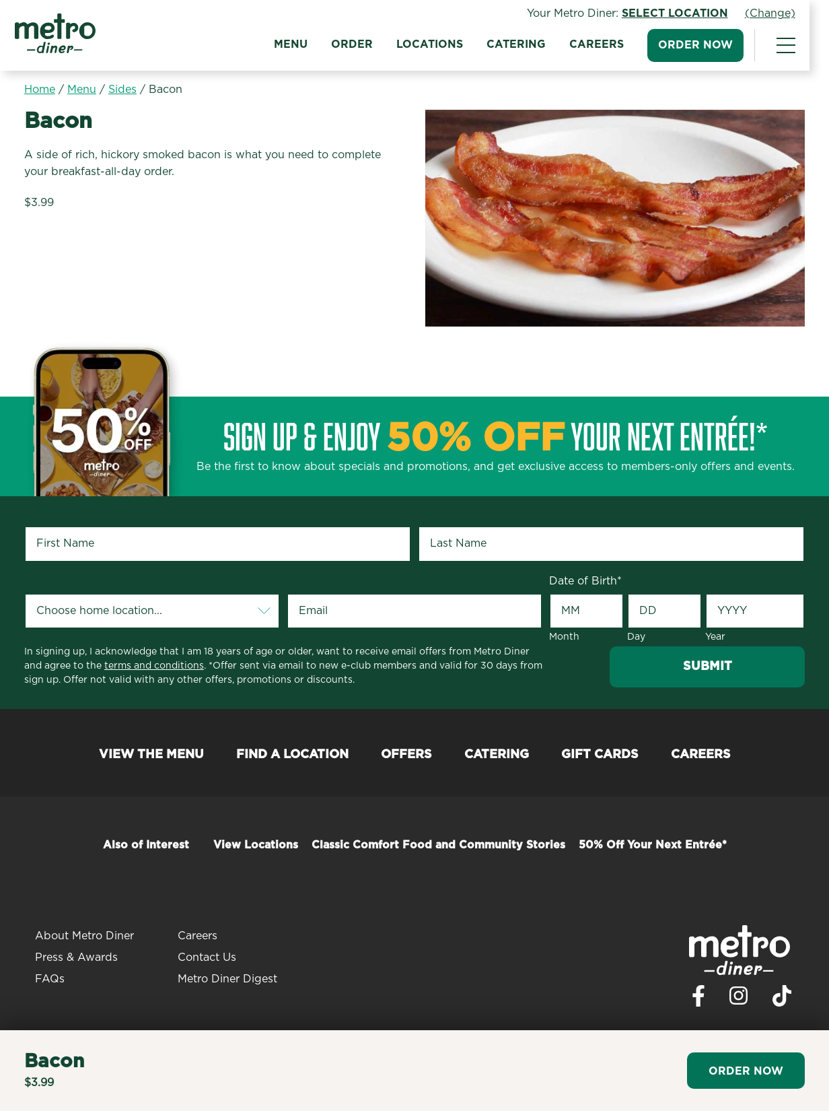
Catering (525, 44)
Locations (439, 44)
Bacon (165, 89)
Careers (606, 44)
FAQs (50, 979)
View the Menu (151, 755)
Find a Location (292, 755)
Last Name (448, 515)
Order (361, 44)
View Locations (255, 845)
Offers (406, 755)
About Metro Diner (84, 936)
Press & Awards (76, 957)
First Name (55, 515)
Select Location (684, 13)
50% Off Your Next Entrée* (653, 845)
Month (564, 637)
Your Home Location (80, 581)
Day (636, 637)
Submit (707, 667)
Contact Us (207, 957)
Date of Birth (585, 581)
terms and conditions (154, 666)
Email (303, 581)
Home (39, 89)
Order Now (705, 45)
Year (715, 637)
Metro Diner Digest (227, 979)
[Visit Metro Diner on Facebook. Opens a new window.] (698, 999)
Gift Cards (600, 755)
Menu (300, 44)
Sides (122, 89)
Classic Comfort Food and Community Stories (438, 845)
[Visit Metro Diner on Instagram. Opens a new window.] (738, 999)
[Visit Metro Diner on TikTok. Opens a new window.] (781, 999)
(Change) (779, 13)
